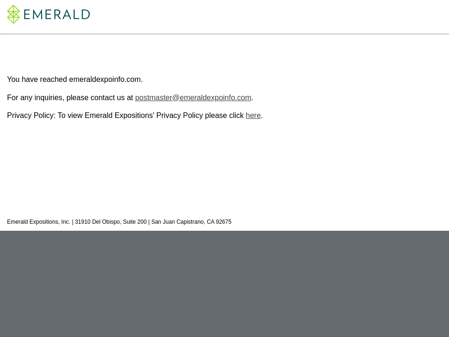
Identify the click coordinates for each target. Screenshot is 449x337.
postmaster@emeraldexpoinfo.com (193, 98)
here (253, 115)
